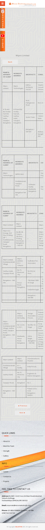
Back (10, 62)
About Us (6, 441)
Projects (6, 481)
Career (5, 472)
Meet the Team (8, 446)
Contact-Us (7, 476)
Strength (6, 451)
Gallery (6, 456)
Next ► (22, 413)
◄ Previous (22, 406)
